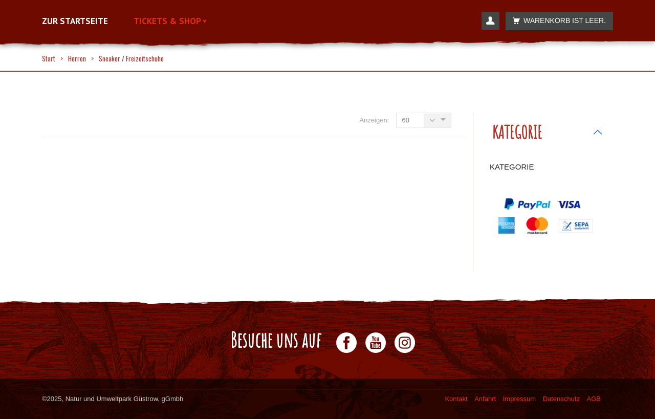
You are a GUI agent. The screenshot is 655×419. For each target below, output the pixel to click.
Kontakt (456, 399)
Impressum (519, 399)
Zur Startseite (75, 21)
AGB (594, 399)
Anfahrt (485, 399)
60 (405, 120)
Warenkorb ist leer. (556, 21)
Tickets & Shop (170, 21)
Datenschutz (561, 399)
